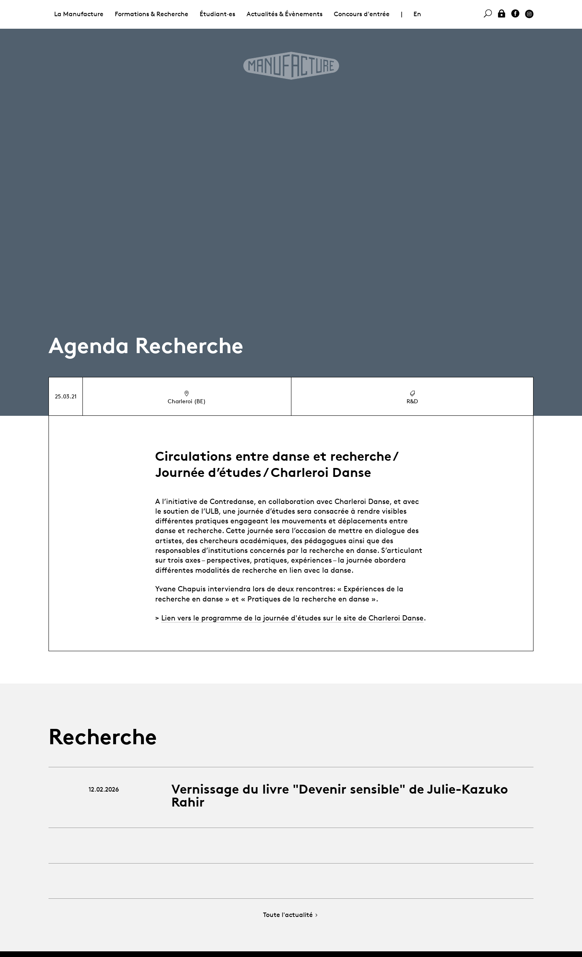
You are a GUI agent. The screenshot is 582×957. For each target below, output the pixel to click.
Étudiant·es (217, 14)
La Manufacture (78, 14)
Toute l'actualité (291, 915)
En (417, 14)
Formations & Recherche (151, 14)
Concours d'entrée (362, 14)
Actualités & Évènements (285, 14)
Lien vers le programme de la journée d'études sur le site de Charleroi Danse (292, 617)
